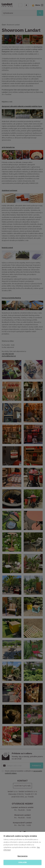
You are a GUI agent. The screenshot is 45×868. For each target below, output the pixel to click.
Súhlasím (22, 862)
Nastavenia (22, 856)
